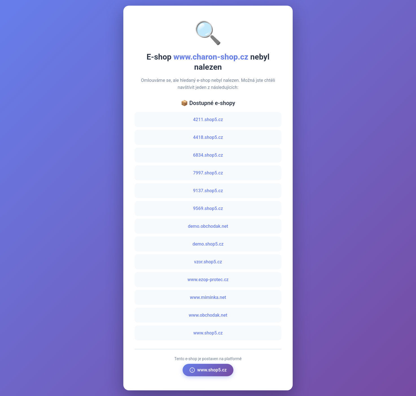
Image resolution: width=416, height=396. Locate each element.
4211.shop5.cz (208, 119)
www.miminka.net (208, 297)
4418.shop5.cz (208, 137)
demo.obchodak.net (208, 226)
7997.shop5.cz (208, 173)
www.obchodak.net (208, 315)
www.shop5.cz (208, 333)
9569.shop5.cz (208, 208)
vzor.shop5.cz (208, 261)
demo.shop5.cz (208, 244)
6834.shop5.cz (208, 155)
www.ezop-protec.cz (208, 279)
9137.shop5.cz (208, 190)
